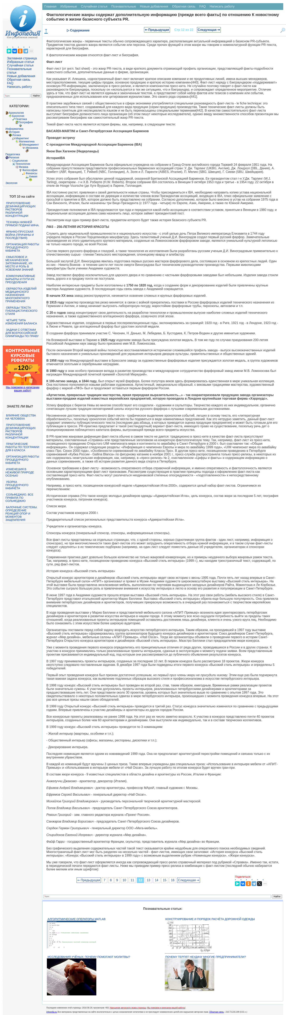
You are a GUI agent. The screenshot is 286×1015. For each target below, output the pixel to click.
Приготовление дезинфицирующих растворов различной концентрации (20, 209)
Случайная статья (20, 65)
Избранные (68, 6)
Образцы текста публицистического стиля (21, 311)
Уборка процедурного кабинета (16, 485)
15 (165, 880)
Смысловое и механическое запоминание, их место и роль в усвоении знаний (19, 263)
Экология (11, 183)
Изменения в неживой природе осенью (19, 472)
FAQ (10, 83)
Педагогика (12, 154)
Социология (19, 160)
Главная (50, 6)
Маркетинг (22, 138)
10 (124, 880)
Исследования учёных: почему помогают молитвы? (88, 956)
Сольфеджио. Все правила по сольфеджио (19, 497)
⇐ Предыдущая (157, 29)
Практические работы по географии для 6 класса (22, 447)
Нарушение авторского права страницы (128, 1008)
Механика (32, 147)
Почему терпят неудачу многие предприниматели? (205, 956)
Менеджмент (30, 144)
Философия (29, 170)
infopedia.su (51, 1012)
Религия (14, 157)
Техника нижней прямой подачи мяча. (22, 224)
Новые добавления (21, 76)
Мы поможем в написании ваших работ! (22, 389)
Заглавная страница (22, 58)
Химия (33, 176)
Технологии (22, 163)
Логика (16, 135)
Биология (18, 116)
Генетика (21, 119)
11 (132, 880)
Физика (23, 167)
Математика (26, 141)
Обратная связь (18, 79)
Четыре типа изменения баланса (21, 322)
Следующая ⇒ (209, 29)
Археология (16, 112)
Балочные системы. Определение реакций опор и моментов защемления (21, 513)
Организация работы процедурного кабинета (22, 247)
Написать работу (19, 86)
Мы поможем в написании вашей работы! (166, 1008)
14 (156, 880)
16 (172, 880)
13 (148, 880)
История (14, 132)
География (26, 122)
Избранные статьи (20, 61)
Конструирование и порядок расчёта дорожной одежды (210, 919)
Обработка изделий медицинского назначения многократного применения (20, 295)
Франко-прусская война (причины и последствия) (19, 235)
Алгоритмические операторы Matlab (76, 919)
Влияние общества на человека (20, 417)
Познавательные (123, 6)
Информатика (14, 128)
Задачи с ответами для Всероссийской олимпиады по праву (22, 333)
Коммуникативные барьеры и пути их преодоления (20, 279)
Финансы (31, 173)
